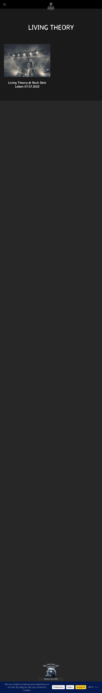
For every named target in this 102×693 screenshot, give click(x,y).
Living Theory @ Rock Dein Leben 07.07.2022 (27, 84)
